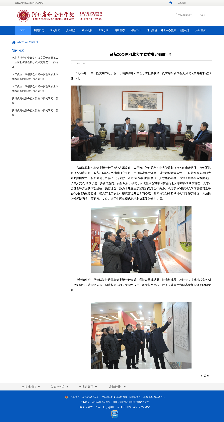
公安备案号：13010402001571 (83, 397)
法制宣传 (200, 30)
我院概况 (39, 30)
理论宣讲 (152, 30)
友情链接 (115, 386)
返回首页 (21, 42)
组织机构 (87, 30)
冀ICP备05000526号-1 (154, 397)
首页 (22, 30)
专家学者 (103, 30)
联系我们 (182, 3)
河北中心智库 (168, 30)
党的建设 (71, 30)
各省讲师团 (86, 386)
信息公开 (184, 30)
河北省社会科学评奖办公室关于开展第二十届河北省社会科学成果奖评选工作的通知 (35, 62)
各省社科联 (58, 386)
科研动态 (120, 30)
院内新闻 (55, 30)
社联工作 (136, 30)
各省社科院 (29, 386)
